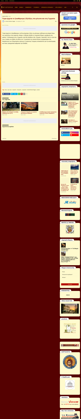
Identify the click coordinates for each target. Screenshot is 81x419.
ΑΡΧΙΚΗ (2, 0)
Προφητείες (19, 89)
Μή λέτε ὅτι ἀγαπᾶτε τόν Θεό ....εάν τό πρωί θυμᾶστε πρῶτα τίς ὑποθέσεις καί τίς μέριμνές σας (65, 187)
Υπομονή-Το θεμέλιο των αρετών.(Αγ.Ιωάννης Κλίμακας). (29, 112)
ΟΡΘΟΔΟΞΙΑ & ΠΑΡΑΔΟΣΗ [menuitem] (47, 7)
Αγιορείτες (14, 89)
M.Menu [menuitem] (21, 7)
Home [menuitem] (16, 7)
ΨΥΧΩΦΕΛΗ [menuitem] (36, 7)
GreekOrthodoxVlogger (31, 89)
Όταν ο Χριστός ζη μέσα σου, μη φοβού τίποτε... (74, 172)
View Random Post (70, 18)
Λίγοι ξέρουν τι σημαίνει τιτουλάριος (73, 120)
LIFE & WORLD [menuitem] (58, 7)
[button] (72, 7)
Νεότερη (4, 138)
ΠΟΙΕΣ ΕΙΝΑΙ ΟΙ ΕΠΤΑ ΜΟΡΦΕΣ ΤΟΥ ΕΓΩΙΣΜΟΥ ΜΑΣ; (64, 172)
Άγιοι (10, 16)
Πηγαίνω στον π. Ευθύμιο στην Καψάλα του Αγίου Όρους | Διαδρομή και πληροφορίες (73, 105)
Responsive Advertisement (29, 28)
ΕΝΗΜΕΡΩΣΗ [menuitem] (28, 7)
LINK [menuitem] (65, 7)
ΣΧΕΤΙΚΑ (6, 0)
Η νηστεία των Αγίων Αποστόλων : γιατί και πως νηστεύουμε (74, 187)
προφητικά (24, 89)
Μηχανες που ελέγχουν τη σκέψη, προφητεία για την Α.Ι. (10, 112)
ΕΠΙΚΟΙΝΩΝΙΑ (11, 0)
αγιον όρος (9, 89)
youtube (38, 89)
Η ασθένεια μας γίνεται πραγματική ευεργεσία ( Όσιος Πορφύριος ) (48, 112)
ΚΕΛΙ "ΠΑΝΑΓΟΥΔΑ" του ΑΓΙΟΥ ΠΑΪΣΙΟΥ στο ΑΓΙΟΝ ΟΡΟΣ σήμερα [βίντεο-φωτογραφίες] (73, 113)
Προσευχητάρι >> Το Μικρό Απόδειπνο (68, 96)
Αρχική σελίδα (5, 16)
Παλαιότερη (54, 138)
